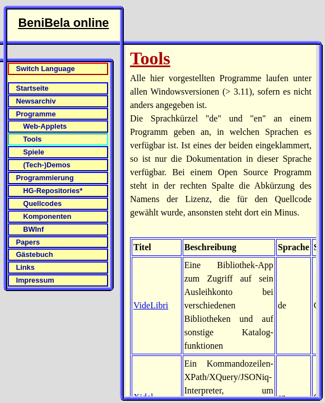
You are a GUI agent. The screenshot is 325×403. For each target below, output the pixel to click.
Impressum (35, 280)
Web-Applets (45, 126)
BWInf (33, 229)
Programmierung (44, 178)
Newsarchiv (35, 101)
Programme (35, 114)
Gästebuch (34, 254)
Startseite (32, 88)
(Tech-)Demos (46, 165)
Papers (28, 242)
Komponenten (47, 216)
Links (25, 267)
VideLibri (150, 305)
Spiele (33, 152)
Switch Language (45, 68)
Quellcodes (42, 203)
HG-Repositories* (52, 190)
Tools (32, 139)
